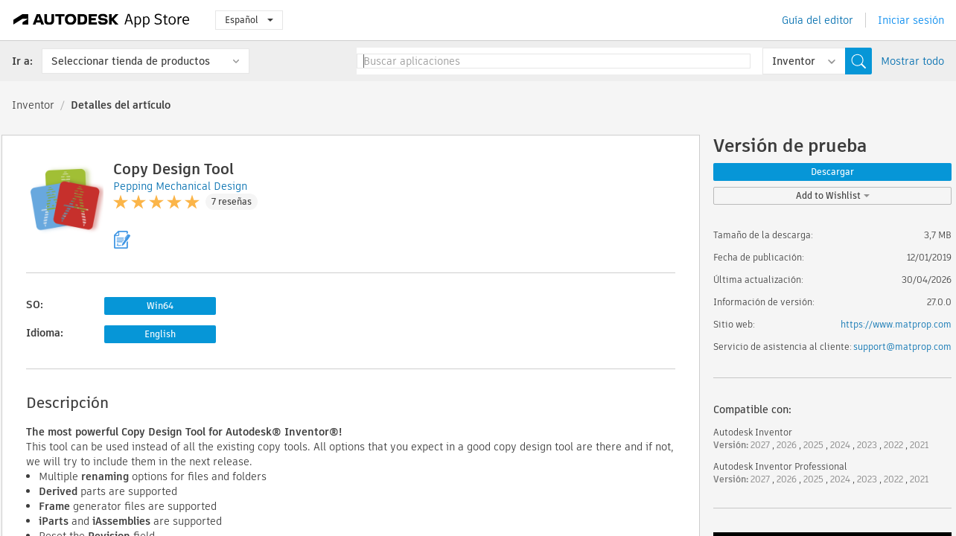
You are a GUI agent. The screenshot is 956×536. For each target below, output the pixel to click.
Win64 (160, 305)
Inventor (33, 105)
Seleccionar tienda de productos (130, 61)
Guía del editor (817, 20)
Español (249, 19)
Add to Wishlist (833, 195)
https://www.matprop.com (896, 324)
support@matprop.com (902, 346)
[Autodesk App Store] (101, 20)
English (160, 334)
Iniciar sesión (911, 20)
